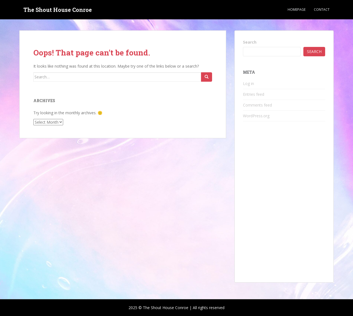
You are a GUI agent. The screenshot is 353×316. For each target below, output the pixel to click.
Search (249, 42)
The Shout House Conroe (57, 9)
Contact (322, 9)
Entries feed (253, 94)
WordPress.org (256, 115)
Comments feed (257, 105)
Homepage (297, 9)
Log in (248, 83)
